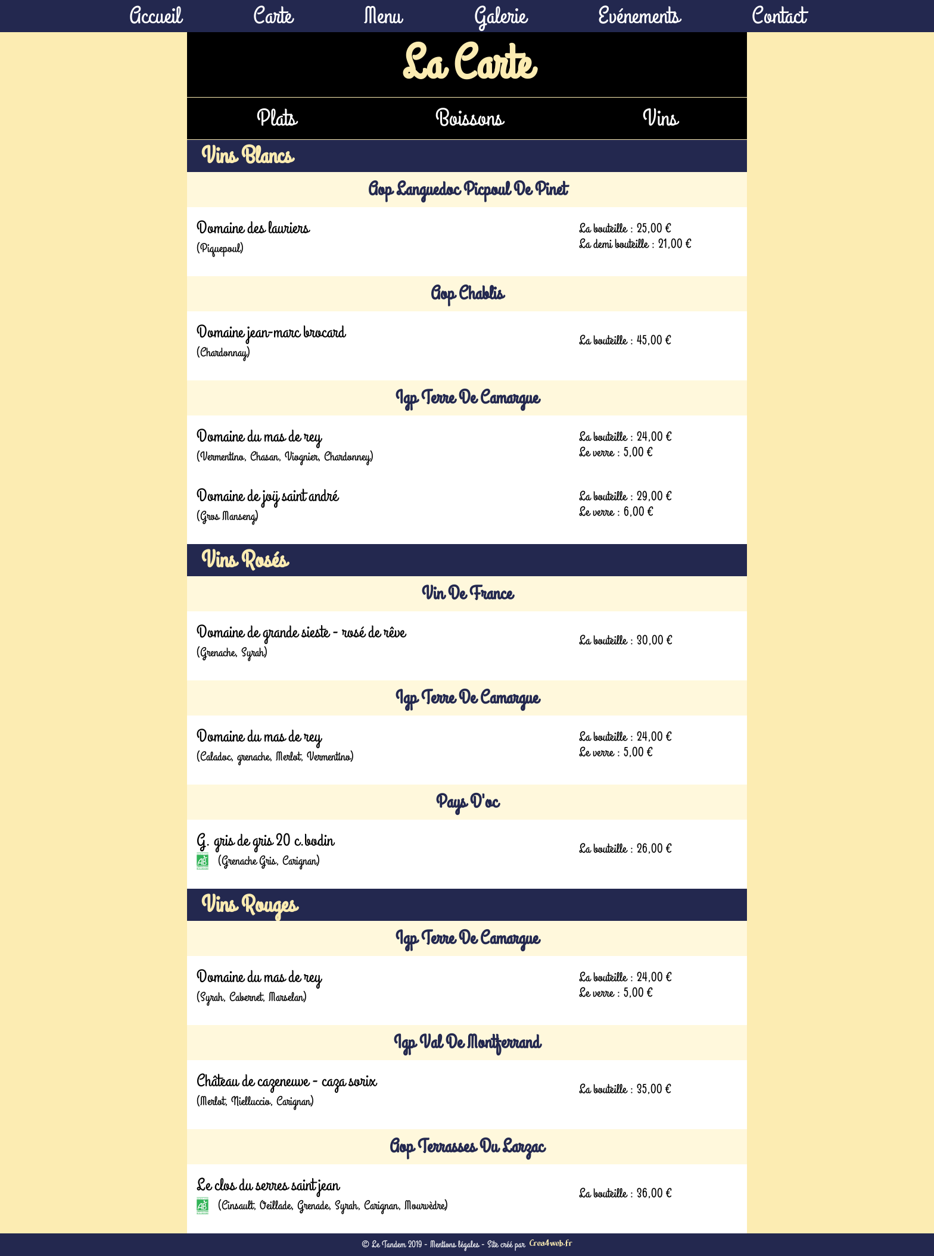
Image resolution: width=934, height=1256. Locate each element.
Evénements (639, 16)
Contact (778, 16)
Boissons (469, 118)
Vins (660, 118)
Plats (276, 118)
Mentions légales (454, 1244)
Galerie (500, 16)
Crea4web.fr (551, 1244)
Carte (272, 16)
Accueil (155, 16)
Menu (382, 16)
